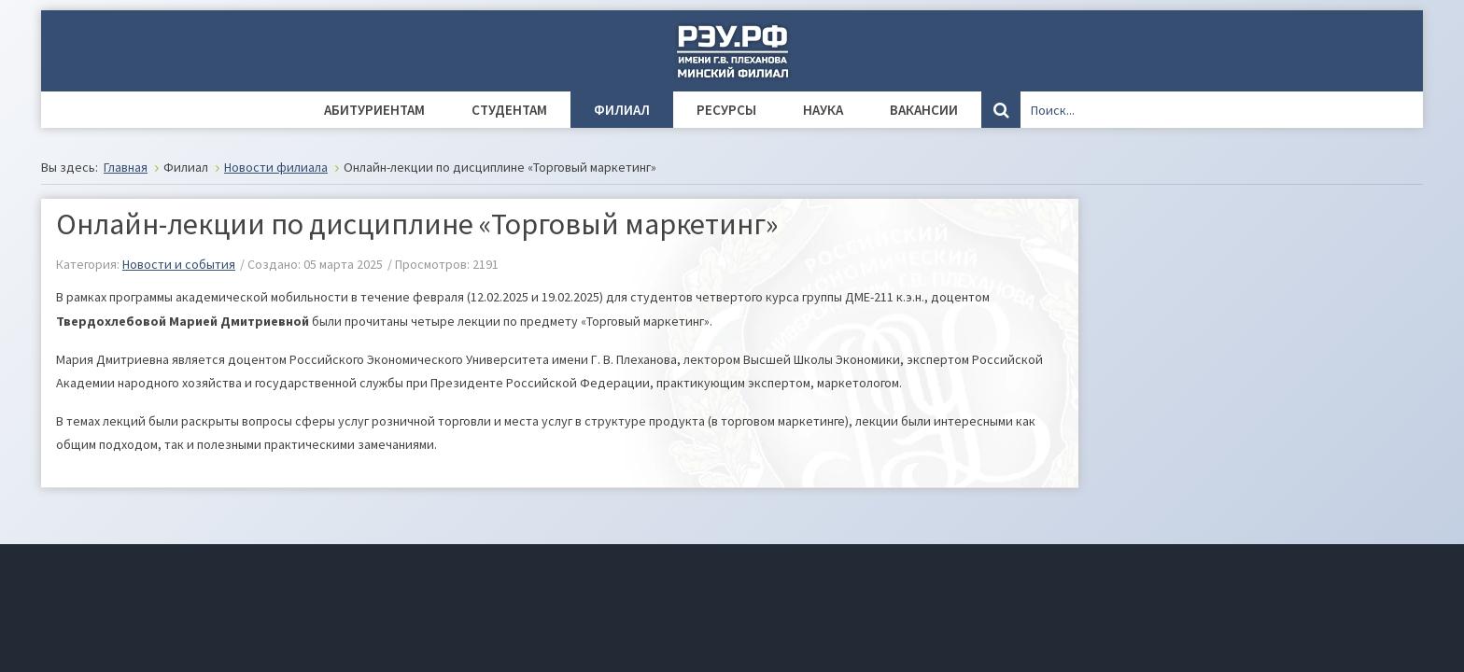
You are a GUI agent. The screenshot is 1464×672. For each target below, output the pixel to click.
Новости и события (178, 264)
